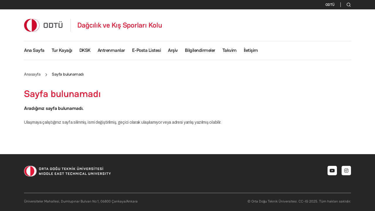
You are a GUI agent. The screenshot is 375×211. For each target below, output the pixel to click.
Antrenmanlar (111, 50)
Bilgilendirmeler (200, 50)
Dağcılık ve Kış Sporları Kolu (119, 25)
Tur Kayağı (62, 50)
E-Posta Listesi (146, 50)
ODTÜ (330, 4)
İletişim (251, 50)
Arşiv (173, 50)
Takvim (229, 50)
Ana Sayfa (34, 50)
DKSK (85, 50)
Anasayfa (32, 74)
